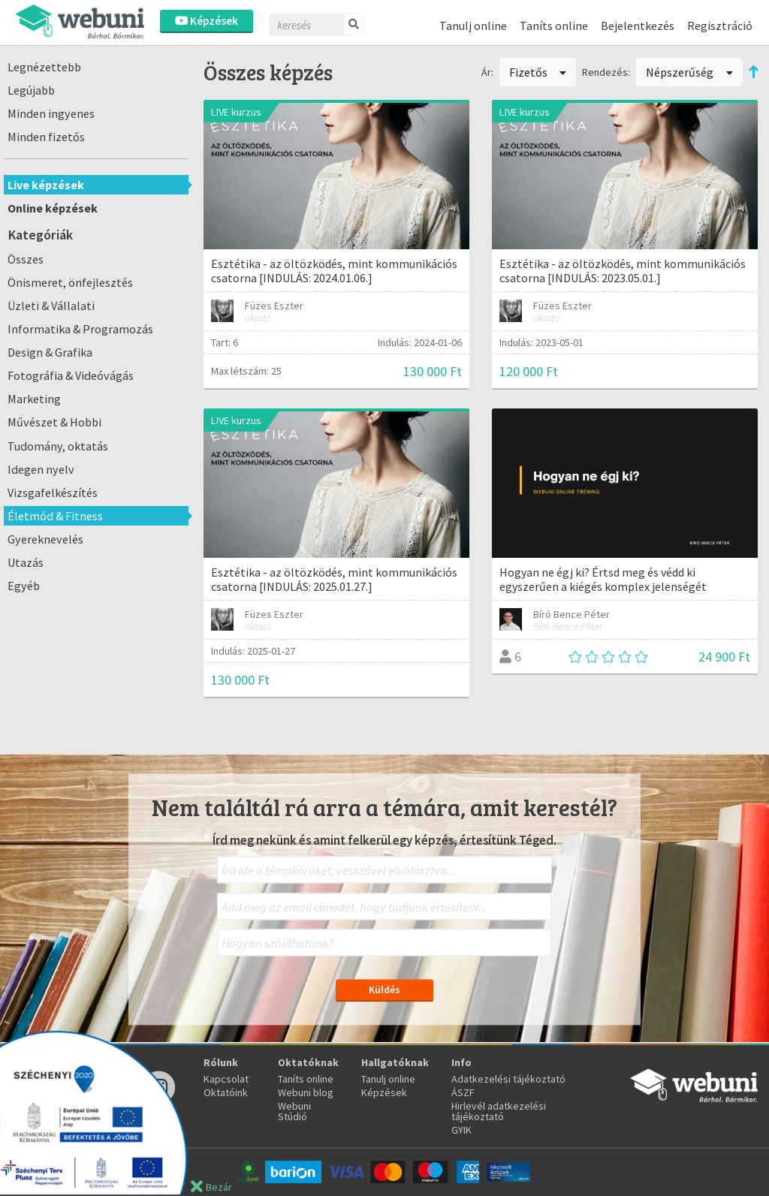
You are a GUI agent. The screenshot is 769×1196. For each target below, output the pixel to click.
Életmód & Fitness (55, 515)
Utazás (26, 562)
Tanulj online (473, 25)
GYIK (461, 1130)
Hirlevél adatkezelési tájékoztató (498, 1111)
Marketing (34, 398)
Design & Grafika (50, 352)
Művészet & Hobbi (54, 421)
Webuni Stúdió (294, 1111)
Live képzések (46, 184)
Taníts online (554, 25)
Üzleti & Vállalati (51, 305)
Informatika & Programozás (80, 328)
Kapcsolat (226, 1079)
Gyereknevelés (45, 539)
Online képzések (53, 207)
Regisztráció (719, 25)
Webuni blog (305, 1092)
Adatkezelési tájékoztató (508, 1079)
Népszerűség (689, 72)
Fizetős (538, 72)
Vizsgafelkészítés (53, 492)
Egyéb (24, 585)
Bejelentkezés (637, 25)
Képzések (206, 21)
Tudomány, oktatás (58, 445)
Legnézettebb (44, 66)
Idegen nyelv (41, 469)
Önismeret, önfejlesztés (70, 282)
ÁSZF (463, 1092)
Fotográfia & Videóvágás (71, 375)
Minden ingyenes (51, 113)
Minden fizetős (46, 136)
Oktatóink (226, 1092)
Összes (26, 259)
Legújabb (31, 90)
